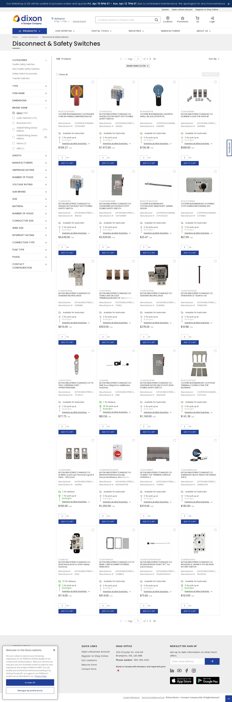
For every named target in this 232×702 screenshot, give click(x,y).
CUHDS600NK (147, 290)
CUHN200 (63, 559)
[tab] (29, 60)
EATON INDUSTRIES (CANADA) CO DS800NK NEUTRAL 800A (74, 294)
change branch (79, 21)
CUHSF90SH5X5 (189, 290)
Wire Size (18, 227)
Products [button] (30, 31)
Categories (19, 60)
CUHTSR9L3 (105, 290)
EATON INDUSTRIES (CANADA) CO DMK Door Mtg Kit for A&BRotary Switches (115, 385)
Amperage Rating (23, 170)
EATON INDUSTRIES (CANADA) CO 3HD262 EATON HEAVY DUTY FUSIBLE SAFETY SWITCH (116, 116)
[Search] (127, 19)
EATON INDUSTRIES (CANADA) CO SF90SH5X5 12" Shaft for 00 (197, 294)
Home (15, 37)
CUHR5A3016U (188, 559)
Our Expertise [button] (63, 30)
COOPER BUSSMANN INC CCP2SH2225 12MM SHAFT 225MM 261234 (156, 206)
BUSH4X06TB (146, 111)
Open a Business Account (96, 651)
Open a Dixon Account (182, 9)
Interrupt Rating (23, 235)
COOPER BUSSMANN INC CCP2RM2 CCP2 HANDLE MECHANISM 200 (197, 204)
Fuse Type (18, 249)
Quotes (165, 9)
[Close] (54, 650)
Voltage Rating (22, 184)
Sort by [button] (213, 58)
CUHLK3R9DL (64, 470)
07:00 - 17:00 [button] (60, 21)
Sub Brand (19, 191)
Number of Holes (23, 213)
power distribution (30, 37)
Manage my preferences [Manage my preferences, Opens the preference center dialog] (30, 690)
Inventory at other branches (74, 143)
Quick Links (89, 646)
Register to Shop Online (207, 9)
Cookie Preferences (131, 697)
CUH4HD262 (64, 201)
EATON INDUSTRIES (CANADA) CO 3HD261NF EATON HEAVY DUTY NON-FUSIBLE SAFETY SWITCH (157, 385)
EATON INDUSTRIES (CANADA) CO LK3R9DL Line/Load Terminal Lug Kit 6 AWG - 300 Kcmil (76, 474)
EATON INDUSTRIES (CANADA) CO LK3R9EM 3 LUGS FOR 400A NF (197, 115)
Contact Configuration (22, 266)
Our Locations (89, 660)
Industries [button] (135, 30)
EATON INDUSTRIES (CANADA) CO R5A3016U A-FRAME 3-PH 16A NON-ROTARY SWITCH (198, 564)
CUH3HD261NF (147, 380)
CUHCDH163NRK (107, 201)
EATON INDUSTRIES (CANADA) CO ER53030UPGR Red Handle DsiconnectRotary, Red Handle (115, 474)
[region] (30, 673)
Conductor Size (23, 220)
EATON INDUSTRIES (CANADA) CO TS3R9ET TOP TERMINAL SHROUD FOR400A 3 (156, 474)
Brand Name (20, 107)
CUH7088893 (106, 559)
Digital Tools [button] (100, 30)
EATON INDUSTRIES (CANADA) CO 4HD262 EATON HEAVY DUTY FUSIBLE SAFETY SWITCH (75, 206)
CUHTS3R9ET (146, 470)
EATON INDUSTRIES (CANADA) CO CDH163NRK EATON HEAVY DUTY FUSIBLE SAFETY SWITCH (115, 206)
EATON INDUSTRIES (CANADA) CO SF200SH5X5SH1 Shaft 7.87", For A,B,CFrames (156, 564)
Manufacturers (170, 30)
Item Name (18, 93)
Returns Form (89, 664)
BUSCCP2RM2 (188, 201)
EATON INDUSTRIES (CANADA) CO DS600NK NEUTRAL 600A (156, 294)
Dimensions (19, 100)
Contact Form (89, 669)
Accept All (30, 682)
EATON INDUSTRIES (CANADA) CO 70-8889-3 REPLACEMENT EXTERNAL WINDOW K (117, 564)
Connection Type (23, 242)
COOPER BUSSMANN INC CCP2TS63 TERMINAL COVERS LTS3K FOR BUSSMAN (198, 385)
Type (15, 86)
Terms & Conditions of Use (153, 697)
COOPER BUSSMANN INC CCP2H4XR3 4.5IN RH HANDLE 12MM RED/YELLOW (76, 115)
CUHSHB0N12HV (189, 470)
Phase (16, 256)
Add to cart (67, 163)
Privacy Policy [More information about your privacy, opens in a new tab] (41, 676)
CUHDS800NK (65, 290)
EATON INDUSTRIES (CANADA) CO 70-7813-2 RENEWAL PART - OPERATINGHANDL (76, 385)
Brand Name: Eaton (136, 66)
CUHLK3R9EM (187, 111)
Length (16, 155)
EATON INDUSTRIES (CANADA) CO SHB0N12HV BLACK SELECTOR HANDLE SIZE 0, (198, 474)
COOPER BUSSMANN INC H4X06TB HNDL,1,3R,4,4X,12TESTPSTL (156, 115)
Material (17, 206)
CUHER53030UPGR (108, 470)
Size (14, 198)
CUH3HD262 (105, 111)
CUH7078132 (64, 380)
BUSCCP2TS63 (188, 380)
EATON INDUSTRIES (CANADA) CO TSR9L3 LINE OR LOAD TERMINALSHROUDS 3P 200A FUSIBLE (116, 295)
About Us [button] (202, 30)
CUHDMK (103, 380)
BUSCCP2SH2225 (149, 201)
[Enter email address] (187, 661)
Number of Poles (22, 177)
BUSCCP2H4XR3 (66, 111)
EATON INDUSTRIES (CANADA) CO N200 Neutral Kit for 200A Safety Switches (74, 564)
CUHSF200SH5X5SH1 (150, 559)
